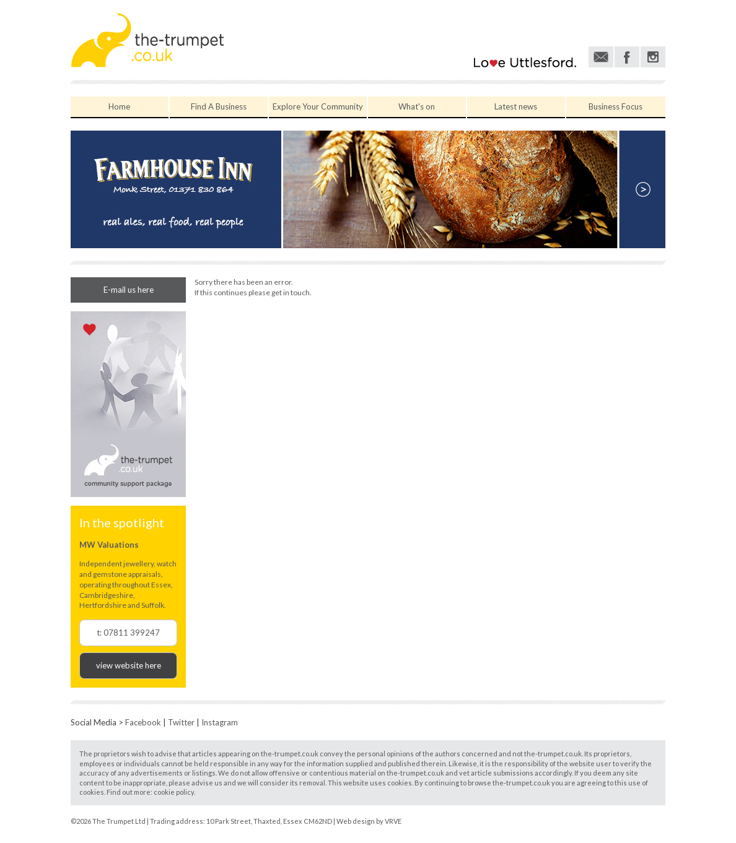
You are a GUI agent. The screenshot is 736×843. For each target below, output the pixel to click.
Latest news (515, 106)
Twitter (181, 722)
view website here (128, 665)
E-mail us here (128, 290)
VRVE (393, 821)
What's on (416, 106)
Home (119, 106)
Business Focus (615, 106)
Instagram (219, 722)
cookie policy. (174, 792)
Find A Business (219, 106)
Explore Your (318, 106)
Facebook (143, 722)
